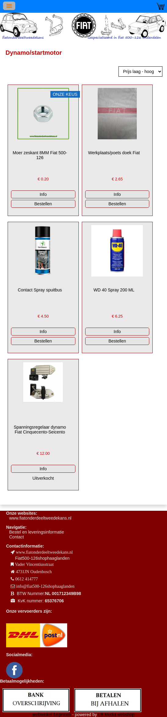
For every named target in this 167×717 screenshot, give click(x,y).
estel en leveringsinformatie (38, 532)
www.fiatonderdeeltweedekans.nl (40, 518)
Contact (16, 536)
